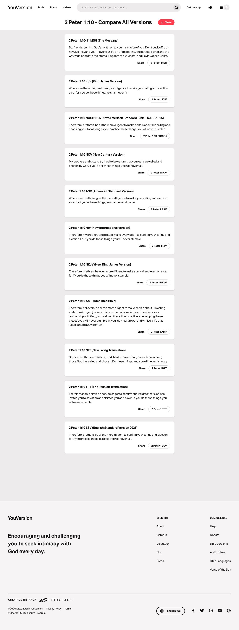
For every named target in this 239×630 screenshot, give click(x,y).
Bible (41, 7)
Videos (67, 7)
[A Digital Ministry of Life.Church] (119, 597)
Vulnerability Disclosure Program (27, 612)
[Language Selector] (210, 7)
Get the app (194, 7)
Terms (68, 608)
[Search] (124, 7)
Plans (53, 7)
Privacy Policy (54, 608)
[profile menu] (224, 7)
